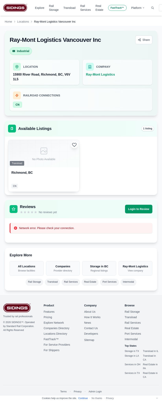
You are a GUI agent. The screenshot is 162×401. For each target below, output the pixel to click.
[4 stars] (32, 212)
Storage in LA (132, 355)
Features (49, 311)
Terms (63, 391)
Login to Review (138, 209)
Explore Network (54, 322)
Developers (91, 333)
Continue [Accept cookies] (83, 398)
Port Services (109, 281)
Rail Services (85, 7)
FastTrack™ (117, 7)
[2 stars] (25, 212)
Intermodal (128, 281)
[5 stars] (35, 212)
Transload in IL (150, 351)
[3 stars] (28, 212)
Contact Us (91, 328)
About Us (90, 311)
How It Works (92, 317)
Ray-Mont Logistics (100, 74)
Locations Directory (55, 333)
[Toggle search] (152, 8)
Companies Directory (56, 328)
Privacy (77, 391)
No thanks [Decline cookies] (97, 398)
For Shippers (51, 350)
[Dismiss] (157, 398)
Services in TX (132, 373)
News (87, 322)
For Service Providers (57, 344)
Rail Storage (54, 7)
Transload (69, 7)
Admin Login (95, 391)
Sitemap (89, 340)
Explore (39, 7)
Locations (23, 21)
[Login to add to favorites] (74, 144)
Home (8, 21)
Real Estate (99, 7)
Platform (138, 7)
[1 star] (21, 212)
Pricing (48, 317)
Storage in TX (132, 351)
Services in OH (132, 364)
